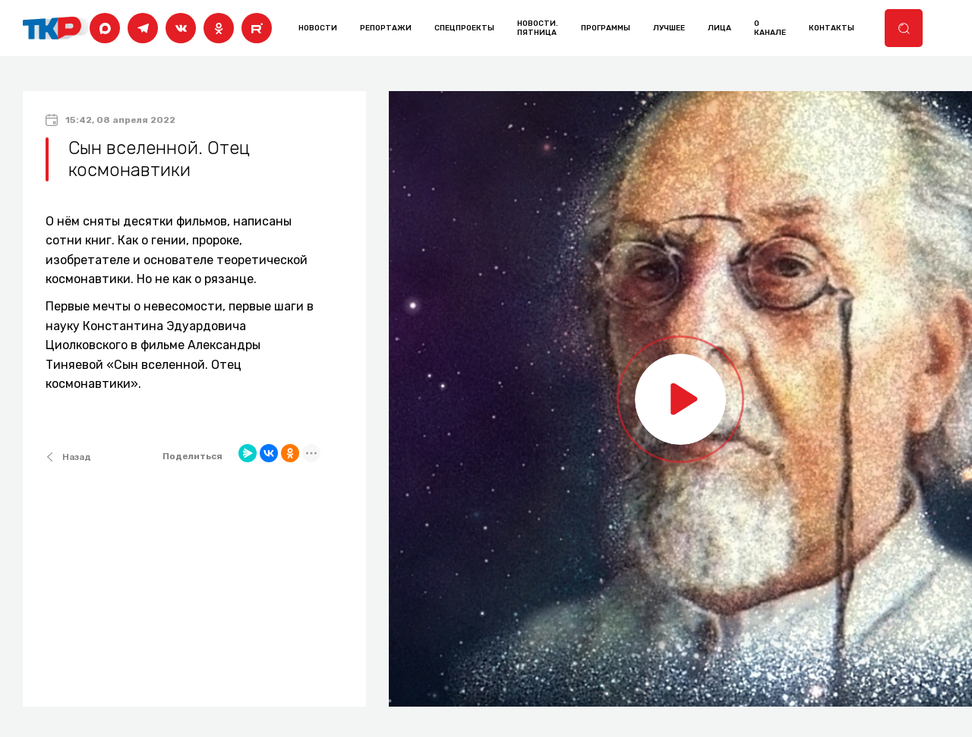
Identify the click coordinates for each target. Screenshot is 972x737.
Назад (68, 457)
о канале (770, 28)
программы (605, 28)
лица (719, 28)
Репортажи (386, 28)
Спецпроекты (464, 28)
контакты (831, 28)
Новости (317, 28)
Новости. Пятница (537, 28)
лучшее (669, 28)
